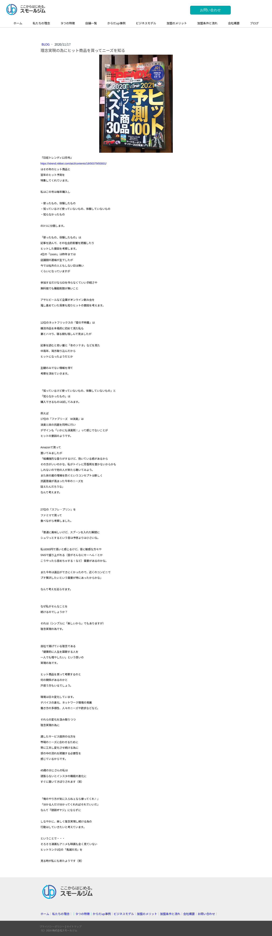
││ (91, 914)
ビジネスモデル (146, 23)
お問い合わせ (210, 10)
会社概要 (234, 23)
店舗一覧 (91, 23)
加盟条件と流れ (207, 23)
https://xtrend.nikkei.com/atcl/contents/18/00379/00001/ (74, 163)
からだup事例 (116, 23)
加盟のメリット (177, 23)
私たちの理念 (41, 23)
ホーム (18, 23)
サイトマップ (73, 926)
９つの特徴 (67, 23)
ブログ (254, 23)
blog (46, 44)
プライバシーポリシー (52, 926)
